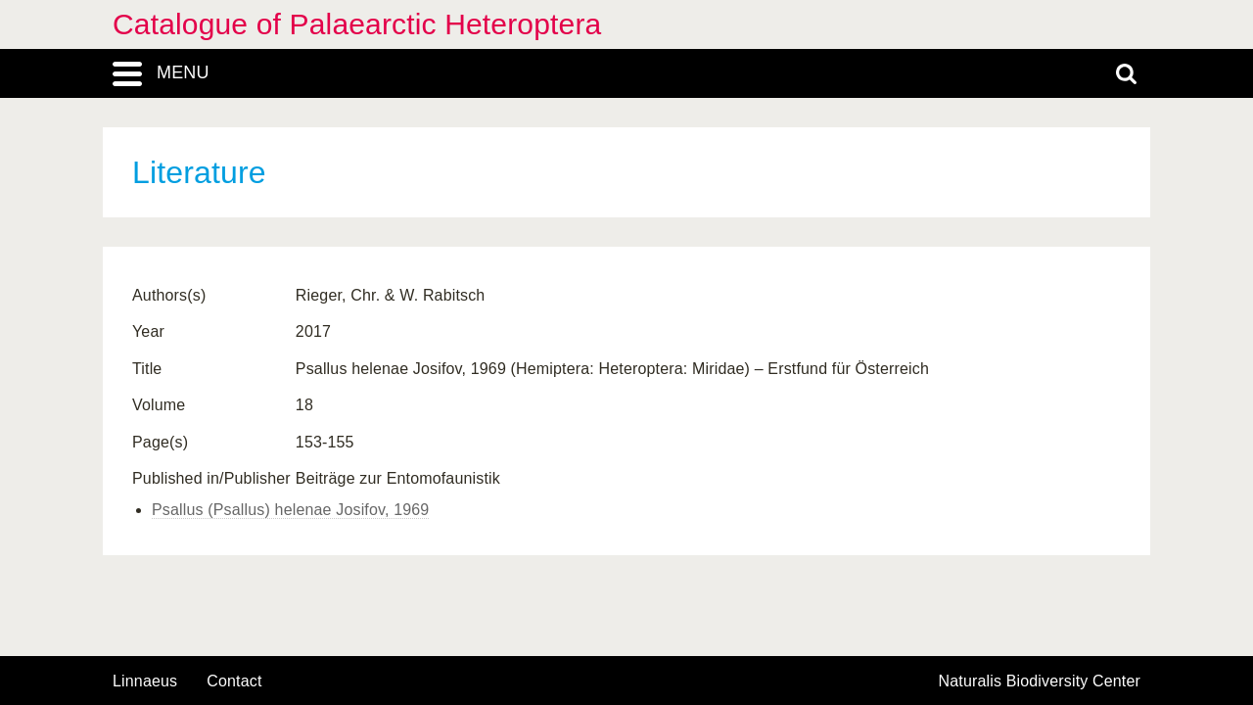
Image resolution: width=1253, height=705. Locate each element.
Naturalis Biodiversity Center (1040, 681)
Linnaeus (145, 681)
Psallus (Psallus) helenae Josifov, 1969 (290, 509)
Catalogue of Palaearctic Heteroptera (357, 24)
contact (234, 681)
